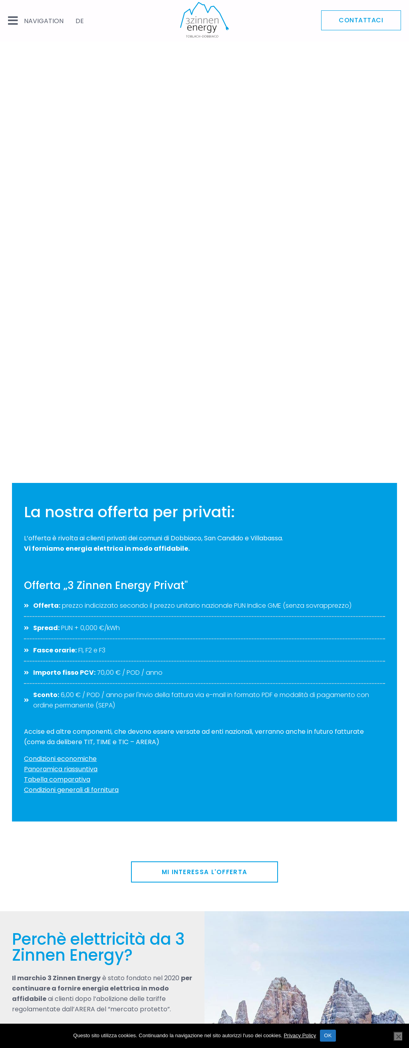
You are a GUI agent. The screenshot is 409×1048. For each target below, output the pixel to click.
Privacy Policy (300, 1035)
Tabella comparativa (57, 779)
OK (328, 1035)
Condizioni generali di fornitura (71, 789)
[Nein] (398, 1036)
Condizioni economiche (60, 758)
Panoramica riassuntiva (60, 769)
